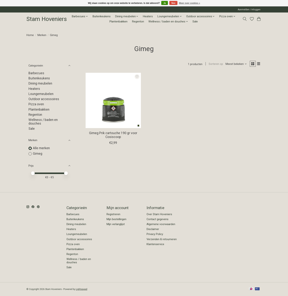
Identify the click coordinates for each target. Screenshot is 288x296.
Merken (41, 35)
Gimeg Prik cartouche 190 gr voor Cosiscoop (113, 135)
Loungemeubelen (40, 94)
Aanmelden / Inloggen (249, 9)
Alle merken (41, 148)
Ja (164, 3)
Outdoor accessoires (43, 99)
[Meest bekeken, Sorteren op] (235, 64)
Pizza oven (36, 104)
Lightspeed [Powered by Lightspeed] (81, 289)
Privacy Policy (155, 234)
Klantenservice (155, 244)
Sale (195, 21)
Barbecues (36, 73)
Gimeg (37, 153)
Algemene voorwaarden (161, 224)
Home (30, 35)
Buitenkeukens (101, 16)
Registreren (113, 214)
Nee (173, 3)
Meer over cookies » (189, 3)
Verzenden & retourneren (162, 239)
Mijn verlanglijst (116, 224)
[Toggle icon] (244, 19)
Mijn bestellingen (116, 219)
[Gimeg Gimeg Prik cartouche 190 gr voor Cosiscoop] (113, 101)
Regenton (138, 21)
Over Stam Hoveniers (159, 214)
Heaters (148, 16)
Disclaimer (153, 229)
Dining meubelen (40, 83)
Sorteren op (215, 64)
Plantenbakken (118, 21)
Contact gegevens (157, 219)
